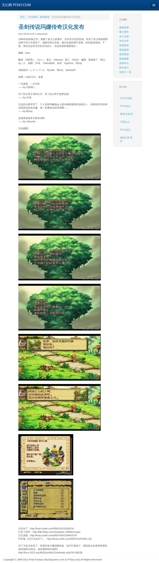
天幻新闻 (32, 17)
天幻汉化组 (126, 98)
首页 (22, 17)
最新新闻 (124, 27)
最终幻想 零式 (126, 139)
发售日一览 (125, 72)
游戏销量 (124, 58)
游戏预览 (124, 45)
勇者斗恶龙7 (126, 114)
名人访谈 (124, 36)
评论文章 (124, 40)
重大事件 (124, 32)
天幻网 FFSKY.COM (16, 5)
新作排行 (124, 67)
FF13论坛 (125, 106)
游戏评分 (124, 63)
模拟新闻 (44, 17)
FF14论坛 (125, 129)
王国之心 (125, 121)
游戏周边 (124, 54)
